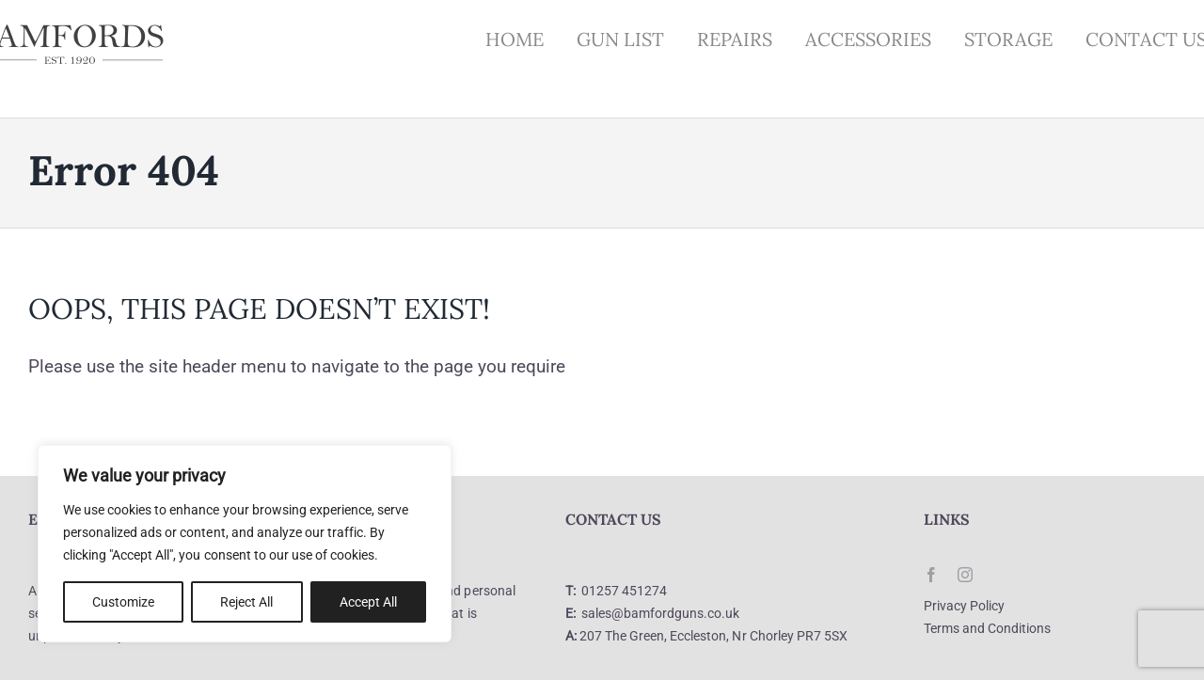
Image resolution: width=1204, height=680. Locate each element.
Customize (123, 601)
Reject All (246, 601)
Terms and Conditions (987, 628)
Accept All (368, 601)
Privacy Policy (964, 605)
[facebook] (931, 574)
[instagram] (965, 574)
